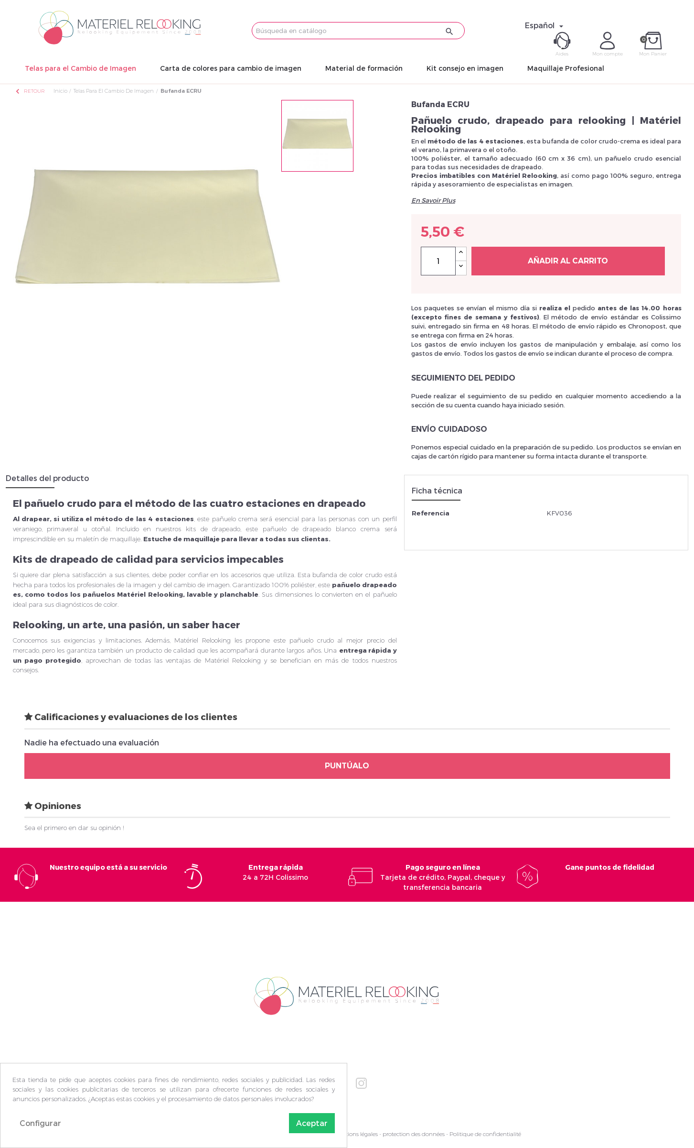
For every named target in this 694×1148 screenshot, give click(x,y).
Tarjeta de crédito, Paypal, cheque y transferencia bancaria (442, 877)
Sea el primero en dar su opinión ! (74, 827)
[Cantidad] (438, 261)
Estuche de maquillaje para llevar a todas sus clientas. (237, 539)
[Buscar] (358, 30)
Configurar (40, 1122)
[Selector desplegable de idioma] (545, 25)
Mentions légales (356, 1133)
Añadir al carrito (568, 260)
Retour (29, 91)
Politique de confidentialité (485, 1133)
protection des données (414, 1133)
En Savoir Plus (433, 200)
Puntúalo (347, 765)
